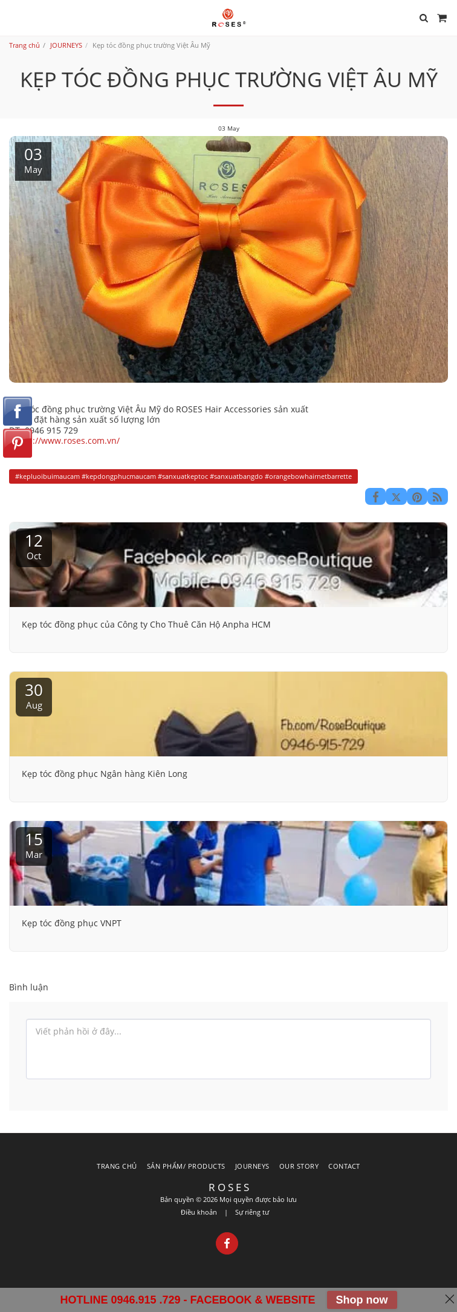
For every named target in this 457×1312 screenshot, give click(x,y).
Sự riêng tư (252, 1211)
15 (34, 844)
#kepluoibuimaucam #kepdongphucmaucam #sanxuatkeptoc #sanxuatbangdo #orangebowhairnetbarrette (183, 476)
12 (34, 546)
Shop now (362, 1300)
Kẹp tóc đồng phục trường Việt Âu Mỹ (85, 409)
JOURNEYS (66, 45)
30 (34, 695)
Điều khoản (199, 1211)
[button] (13, 17)
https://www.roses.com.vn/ (65, 440)
